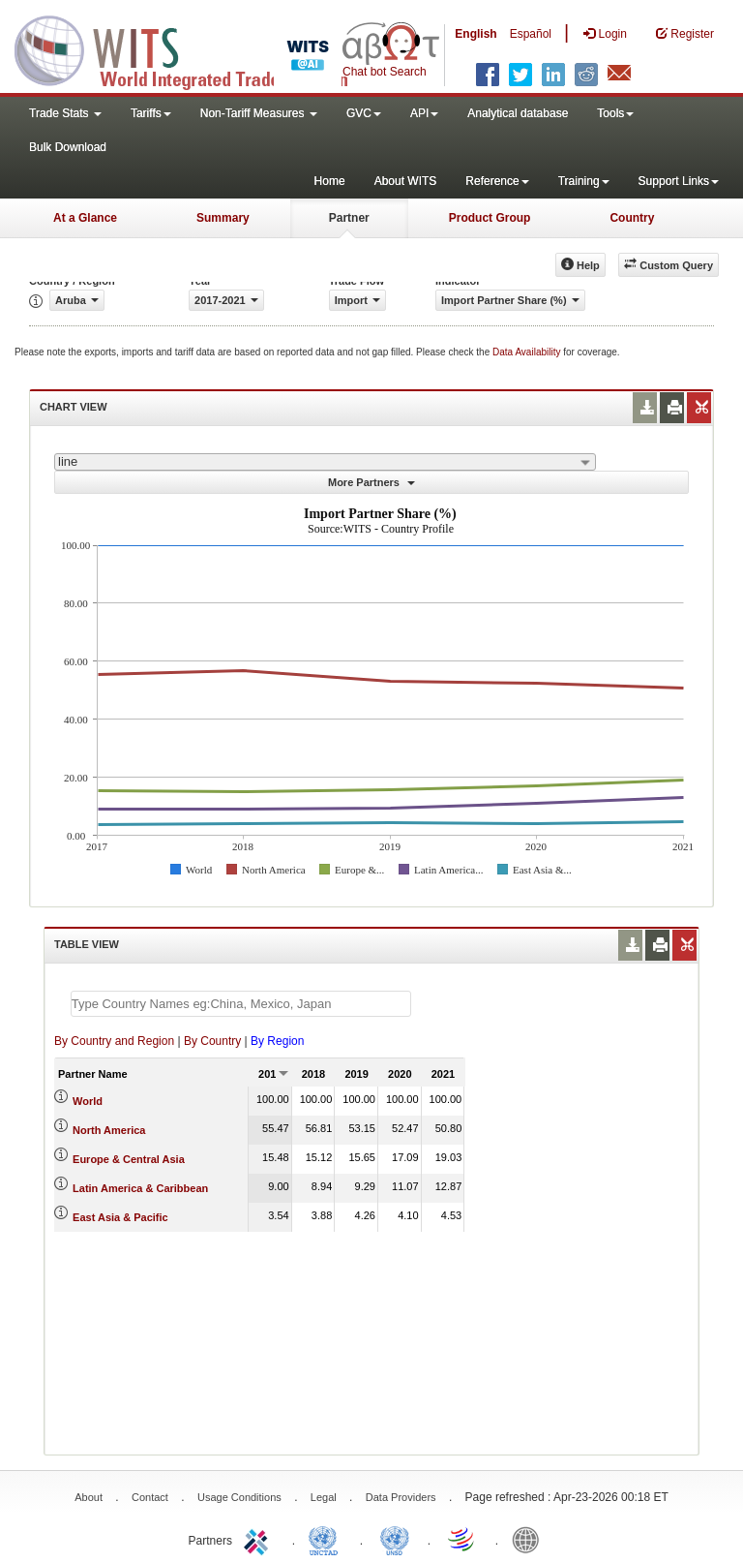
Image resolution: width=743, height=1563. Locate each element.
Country (631, 218)
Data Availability (527, 352)
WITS (193, 48)
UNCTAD (327, 1538)
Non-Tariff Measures (258, 113)
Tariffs (151, 113)
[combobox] (325, 462)
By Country (212, 1041)
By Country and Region (114, 1041)
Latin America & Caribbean (140, 1188)
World (88, 1101)
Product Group (490, 218)
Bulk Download (67, 147)
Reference (496, 181)
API (424, 113)
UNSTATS (394, 1538)
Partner (349, 218)
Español (530, 34)
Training (583, 181)
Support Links (679, 181)
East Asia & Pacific (120, 1217)
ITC (259, 1538)
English (475, 34)
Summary (223, 218)
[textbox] (241, 1004)
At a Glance (85, 218)
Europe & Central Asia (129, 1159)
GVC (363, 113)
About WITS (405, 181)
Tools (615, 113)
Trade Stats (65, 113)
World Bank (530, 1538)
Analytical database (517, 113)
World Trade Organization (462, 1538)
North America (109, 1130)
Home (329, 181)
